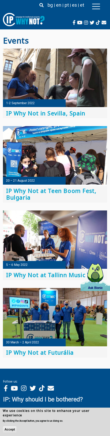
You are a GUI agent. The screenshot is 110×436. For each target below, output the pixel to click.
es (74, 5)
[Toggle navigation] (96, 6)
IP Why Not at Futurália (40, 352)
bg (50, 5)
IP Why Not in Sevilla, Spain (45, 113)
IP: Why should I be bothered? (43, 399)
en (58, 5)
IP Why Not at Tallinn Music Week (54, 275)
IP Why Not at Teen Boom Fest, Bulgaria (51, 194)
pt (67, 5)
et (82, 5)
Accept (10, 430)
